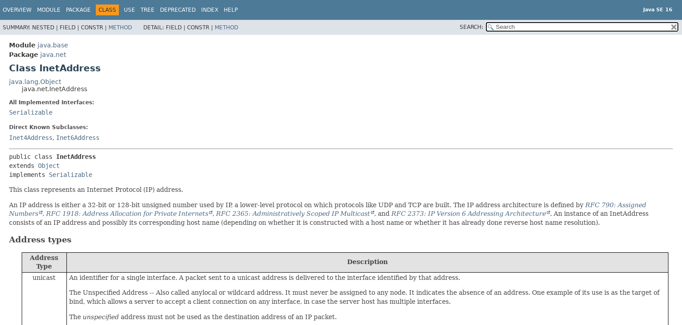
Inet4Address (30, 137)
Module (49, 10)
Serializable (30, 112)
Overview (17, 10)
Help (231, 10)
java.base (53, 45)
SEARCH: (471, 27)
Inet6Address (77, 137)
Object (49, 165)
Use (129, 10)
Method (120, 27)
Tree (148, 10)
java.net (53, 54)
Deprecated (178, 10)
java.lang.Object (35, 81)
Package (78, 10)
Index (209, 10)
